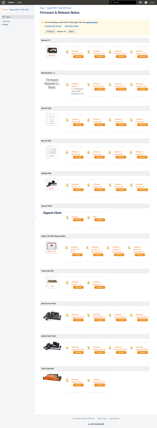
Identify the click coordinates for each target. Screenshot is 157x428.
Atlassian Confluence (88, 418)
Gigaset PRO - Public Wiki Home (59, 8)
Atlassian (96, 424)
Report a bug (102, 418)
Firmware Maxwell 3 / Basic (52, 83)
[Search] (111, 2)
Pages (42, 8)
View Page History (72, 26)
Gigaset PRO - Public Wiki (19, 10)
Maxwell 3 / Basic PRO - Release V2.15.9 (77, 91)
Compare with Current (53, 26)
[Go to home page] (11, 2)
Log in (152, 2)
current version (91, 22)
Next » (71, 32)
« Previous (50, 32)
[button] (3, 2)
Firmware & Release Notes (59, 13)
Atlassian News (114, 418)
